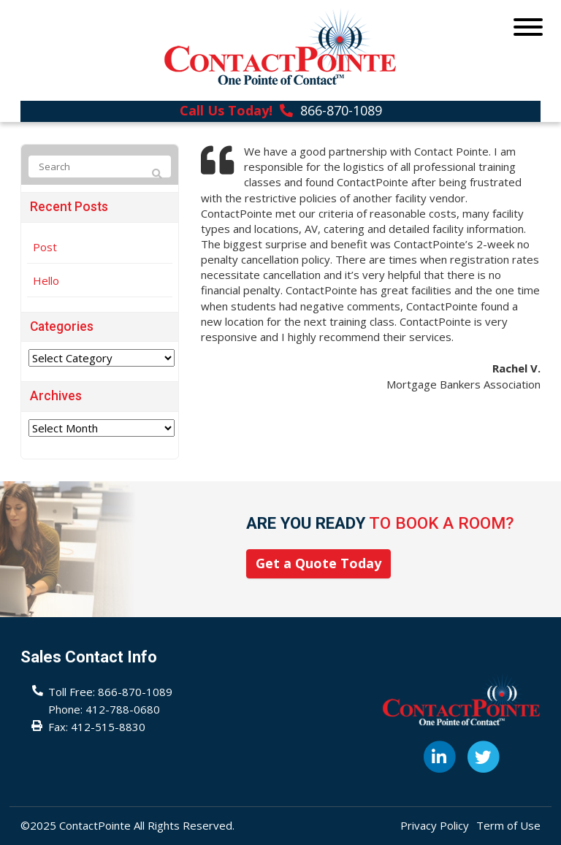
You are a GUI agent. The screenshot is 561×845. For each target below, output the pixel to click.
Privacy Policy (434, 825)
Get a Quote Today (318, 563)
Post (45, 247)
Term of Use (508, 825)
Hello (46, 280)
